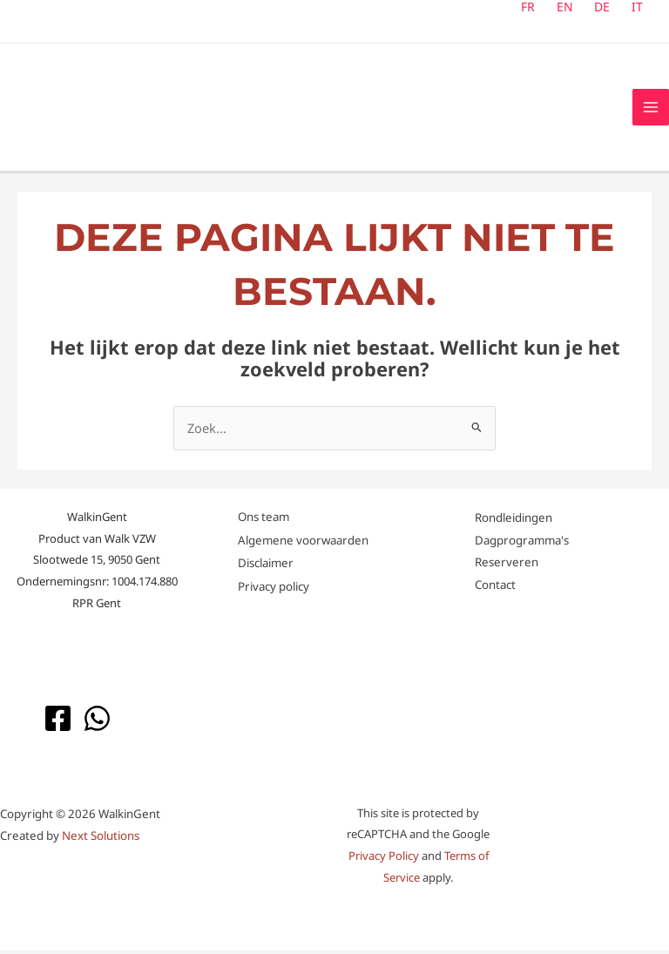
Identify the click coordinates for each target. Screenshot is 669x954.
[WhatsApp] (97, 721)
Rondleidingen (513, 521)
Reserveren (506, 566)
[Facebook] (58, 721)
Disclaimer (266, 567)
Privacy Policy (383, 860)
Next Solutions (100, 840)
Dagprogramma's (522, 543)
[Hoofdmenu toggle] (650, 109)
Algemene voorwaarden (303, 543)
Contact (495, 589)
